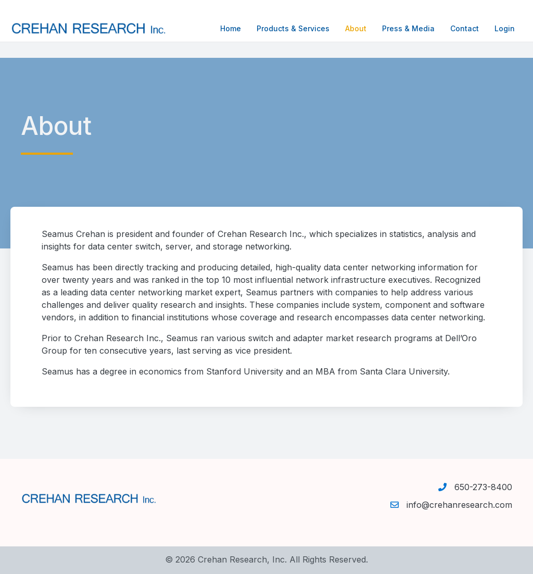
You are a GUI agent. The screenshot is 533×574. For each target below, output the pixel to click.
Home (220, 28)
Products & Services (282, 28)
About (345, 28)
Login (494, 28)
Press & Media (398, 28)
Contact (454, 28)
